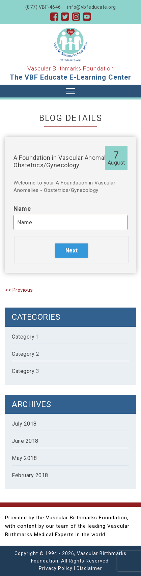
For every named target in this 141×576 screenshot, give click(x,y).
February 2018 (30, 475)
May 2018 (24, 458)
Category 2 (25, 354)
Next (71, 250)
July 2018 (24, 424)
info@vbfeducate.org (91, 7)
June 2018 (25, 441)
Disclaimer (89, 568)
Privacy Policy (56, 568)
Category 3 (25, 371)
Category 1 (25, 337)
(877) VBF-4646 (43, 7)
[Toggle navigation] (70, 91)
